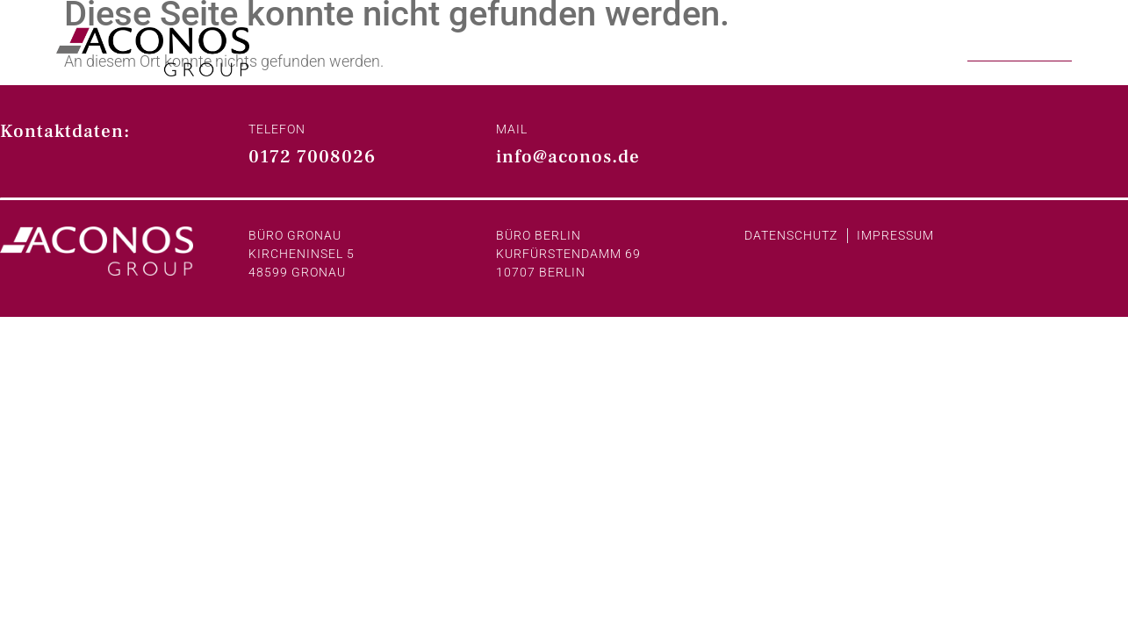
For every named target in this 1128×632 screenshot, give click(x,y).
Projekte (910, 48)
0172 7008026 (312, 157)
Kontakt (1019, 48)
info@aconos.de (568, 157)
